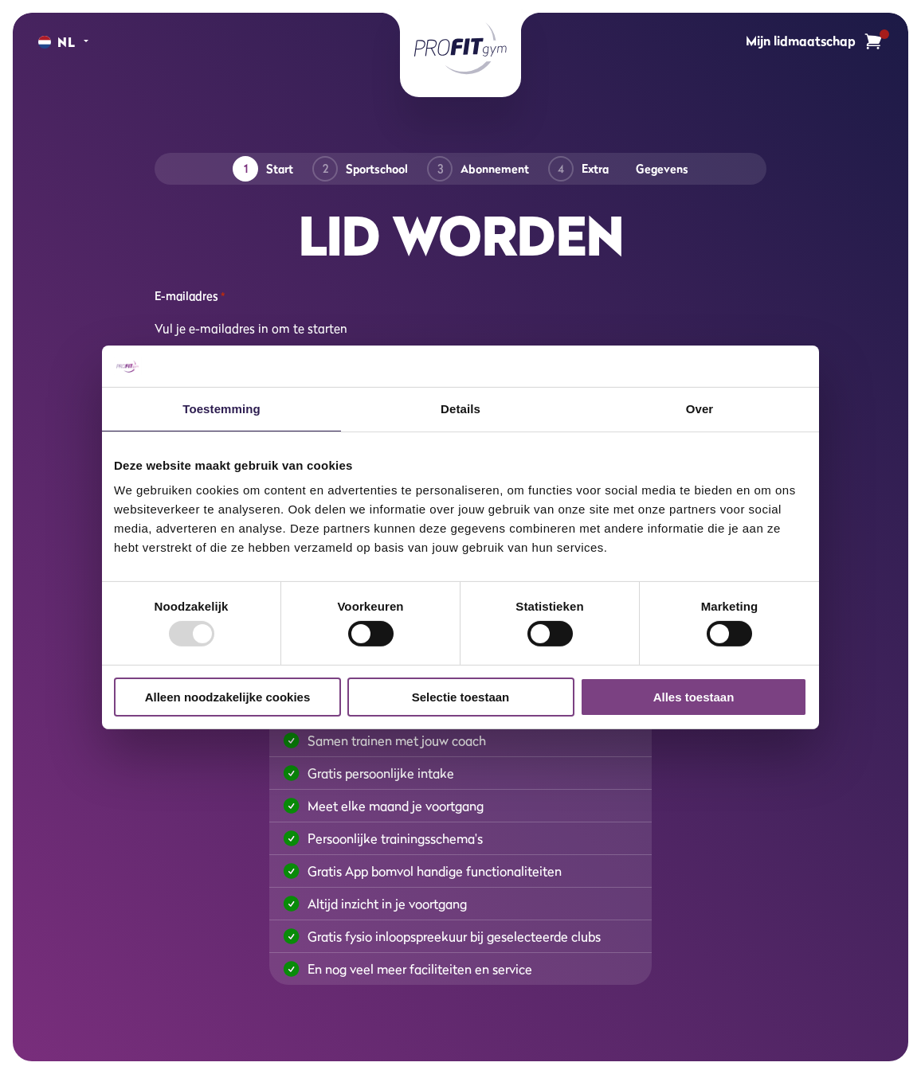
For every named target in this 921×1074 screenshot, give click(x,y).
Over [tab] (700, 409)
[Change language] (56, 42)
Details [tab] (460, 409)
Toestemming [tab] (221, 409)
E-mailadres (190, 296)
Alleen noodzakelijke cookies (228, 697)
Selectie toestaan (461, 697)
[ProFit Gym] (460, 48)
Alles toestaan (694, 697)
